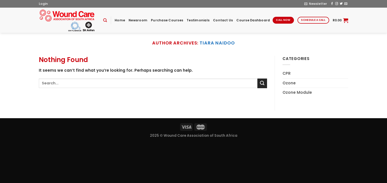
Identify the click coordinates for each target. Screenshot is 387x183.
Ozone (289, 83)
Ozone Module (297, 92)
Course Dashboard (253, 20)
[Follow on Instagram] (336, 3)
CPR (287, 73)
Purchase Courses (167, 20)
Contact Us (223, 20)
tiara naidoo (217, 43)
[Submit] (262, 83)
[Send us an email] (345, 3)
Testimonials (198, 20)
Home (120, 20)
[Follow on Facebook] (332, 3)
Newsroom (138, 20)
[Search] (105, 20)
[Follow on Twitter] (341, 3)
